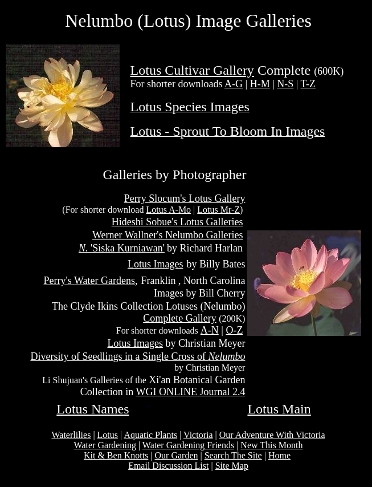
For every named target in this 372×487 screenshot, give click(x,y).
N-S (285, 84)
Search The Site (233, 455)
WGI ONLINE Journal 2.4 (190, 391)
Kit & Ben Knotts (116, 455)
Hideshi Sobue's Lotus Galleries (177, 222)
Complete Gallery (179, 318)
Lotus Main (278, 408)
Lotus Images (155, 264)
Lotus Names (92, 408)
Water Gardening (105, 445)
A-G (233, 84)
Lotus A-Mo (168, 209)
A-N (210, 330)
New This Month (271, 445)
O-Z (234, 330)
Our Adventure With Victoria (272, 435)
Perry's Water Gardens (89, 280)
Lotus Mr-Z (218, 209)
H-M (260, 84)
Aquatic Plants (150, 435)
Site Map (231, 465)
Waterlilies (71, 435)
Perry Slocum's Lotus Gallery (185, 198)
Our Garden (176, 455)
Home (279, 455)
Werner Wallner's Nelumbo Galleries (167, 235)
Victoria (197, 435)
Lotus (107, 435)
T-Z (308, 84)
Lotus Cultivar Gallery (192, 70)
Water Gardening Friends (188, 445)
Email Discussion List (168, 465)
